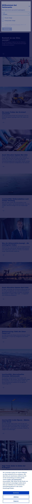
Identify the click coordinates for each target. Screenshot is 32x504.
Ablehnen (16, 498)
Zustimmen (16, 494)
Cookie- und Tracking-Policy (14, 481)
